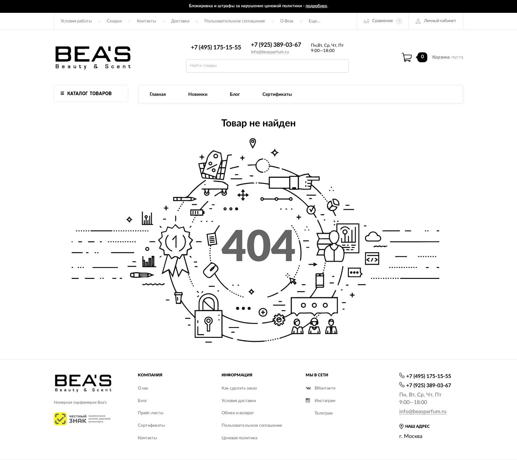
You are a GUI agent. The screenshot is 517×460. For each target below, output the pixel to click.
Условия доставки (239, 401)
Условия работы (76, 21)
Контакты (146, 21)
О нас (143, 388)
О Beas (286, 21)
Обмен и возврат (238, 413)
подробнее (316, 6)
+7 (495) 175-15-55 (216, 48)
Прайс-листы (150, 413)
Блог (235, 94)
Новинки (197, 94)
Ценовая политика (239, 438)
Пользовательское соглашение (234, 21)
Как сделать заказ (239, 388)
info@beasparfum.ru (270, 52)
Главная (158, 94)
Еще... (314, 21)
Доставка (180, 21)
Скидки (114, 21)
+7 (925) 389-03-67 (276, 45)
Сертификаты (277, 94)
